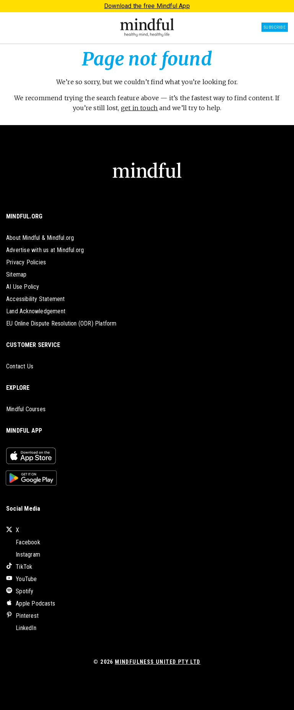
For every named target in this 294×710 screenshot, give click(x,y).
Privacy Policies (26, 262)
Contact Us (19, 366)
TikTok (19, 566)
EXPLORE (17, 387)
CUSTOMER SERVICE (33, 344)
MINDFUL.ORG (24, 216)
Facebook (23, 542)
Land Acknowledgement (35, 311)
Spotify (20, 591)
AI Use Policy (22, 286)
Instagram (23, 554)
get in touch (139, 108)
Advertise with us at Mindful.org (45, 250)
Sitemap (16, 274)
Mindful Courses (26, 409)
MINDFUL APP (24, 430)
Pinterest (22, 615)
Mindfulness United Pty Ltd (157, 662)
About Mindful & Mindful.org (40, 237)
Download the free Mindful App (147, 6)
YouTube (21, 579)
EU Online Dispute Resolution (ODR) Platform (61, 323)
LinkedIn (21, 628)
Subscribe (275, 27)
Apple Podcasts (30, 603)
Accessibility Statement (35, 299)
